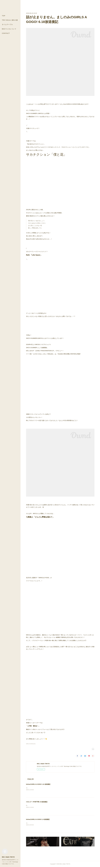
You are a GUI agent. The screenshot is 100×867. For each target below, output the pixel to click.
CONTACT (6, 33)
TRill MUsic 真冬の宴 (10, 20)
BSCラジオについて (9, 29)
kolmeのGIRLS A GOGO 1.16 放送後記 (38, 784)
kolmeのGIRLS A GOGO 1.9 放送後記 (38, 819)
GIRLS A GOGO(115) (30, 743)
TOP (3, 15)
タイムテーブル (7, 24)
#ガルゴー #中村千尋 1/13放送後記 (36, 802)
